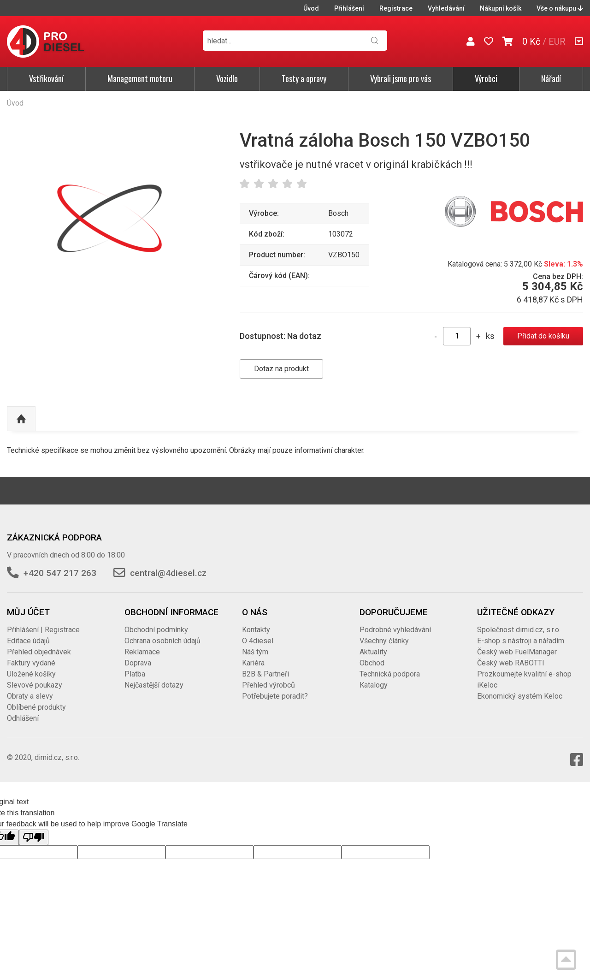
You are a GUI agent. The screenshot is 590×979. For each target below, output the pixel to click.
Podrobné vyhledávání (395, 629)
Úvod (311, 8)
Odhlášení (23, 718)
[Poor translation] (33, 837)
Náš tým (255, 651)
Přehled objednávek (39, 651)
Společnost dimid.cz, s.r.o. (518, 629)
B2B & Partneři (265, 674)
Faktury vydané (31, 663)
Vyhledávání (446, 8)
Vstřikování (46, 78)
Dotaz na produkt (281, 368)
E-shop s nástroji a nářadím (520, 640)
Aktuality (373, 651)
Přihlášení (349, 8)
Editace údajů (28, 640)
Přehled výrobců (268, 685)
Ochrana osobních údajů (162, 640)
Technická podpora (390, 674)
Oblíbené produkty (36, 707)
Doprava (137, 663)
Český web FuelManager (517, 651)
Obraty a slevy (30, 696)
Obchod (372, 663)
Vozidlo (227, 78)
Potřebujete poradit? (275, 696)
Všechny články (384, 640)
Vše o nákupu (560, 8)
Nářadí (551, 78)
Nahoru (21, 419)
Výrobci (486, 78)
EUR (557, 41)
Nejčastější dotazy (153, 685)
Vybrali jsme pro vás (400, 78)
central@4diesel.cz (168, 573)
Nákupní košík (500, 8)
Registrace (396, 8)
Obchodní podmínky (156, 629)
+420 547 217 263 (60, 573)
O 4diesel (257, 640)
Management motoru (139, 78)
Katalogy (374, 685)
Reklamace (142, 651)
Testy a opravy (304, 78)
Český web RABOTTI (510, 663)
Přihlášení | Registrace (43, 629)
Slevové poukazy (34, 685)
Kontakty (256, 629)
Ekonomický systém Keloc (519, 696)
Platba (134, 674)
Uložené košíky (31, 674)
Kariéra (253, 663)
